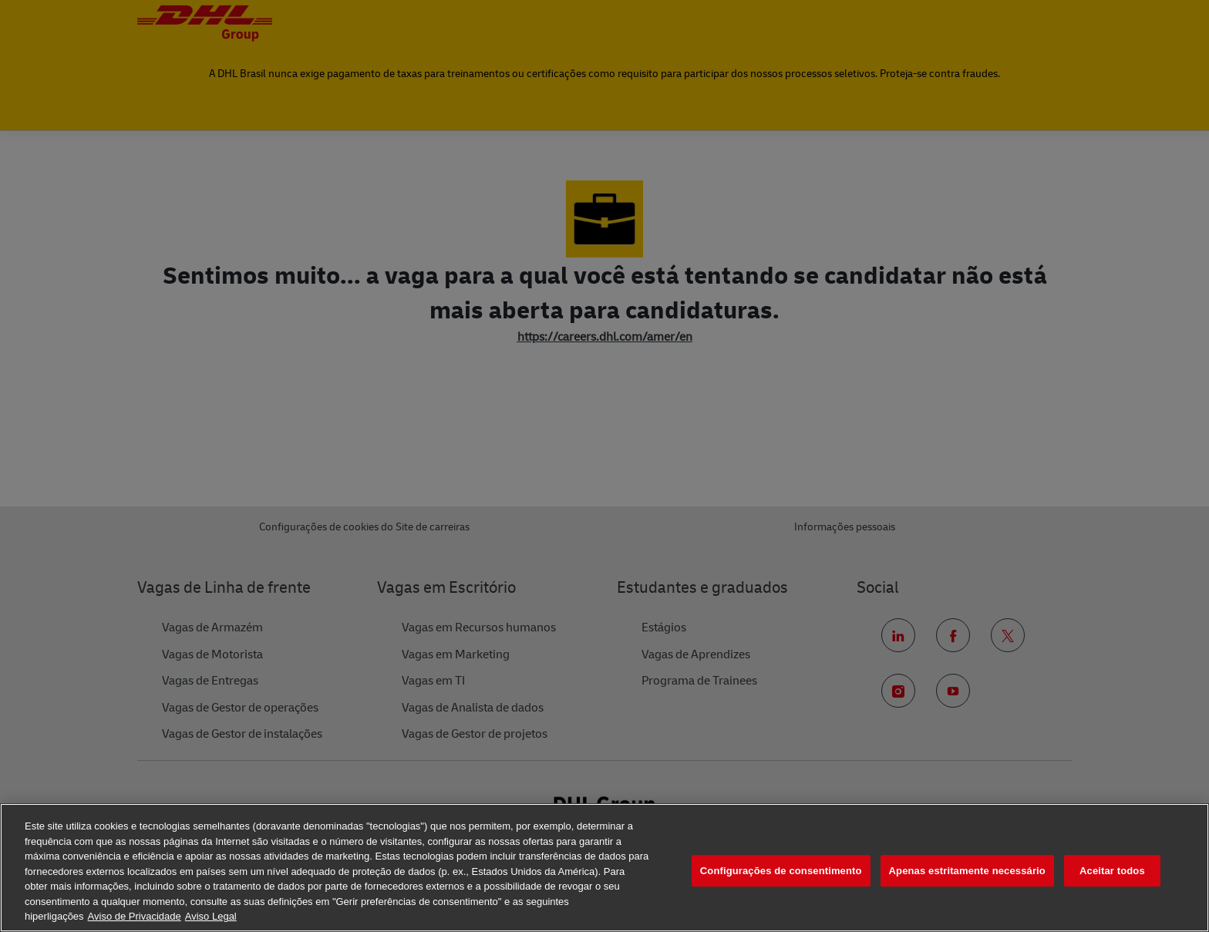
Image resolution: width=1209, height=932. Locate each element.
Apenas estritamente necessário (967, 870)
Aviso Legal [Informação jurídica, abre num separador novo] (211, 916)
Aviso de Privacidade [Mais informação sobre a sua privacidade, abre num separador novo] (134, 916)
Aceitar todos (1112, 870)
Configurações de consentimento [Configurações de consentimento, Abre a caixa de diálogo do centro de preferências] (781, 870)
